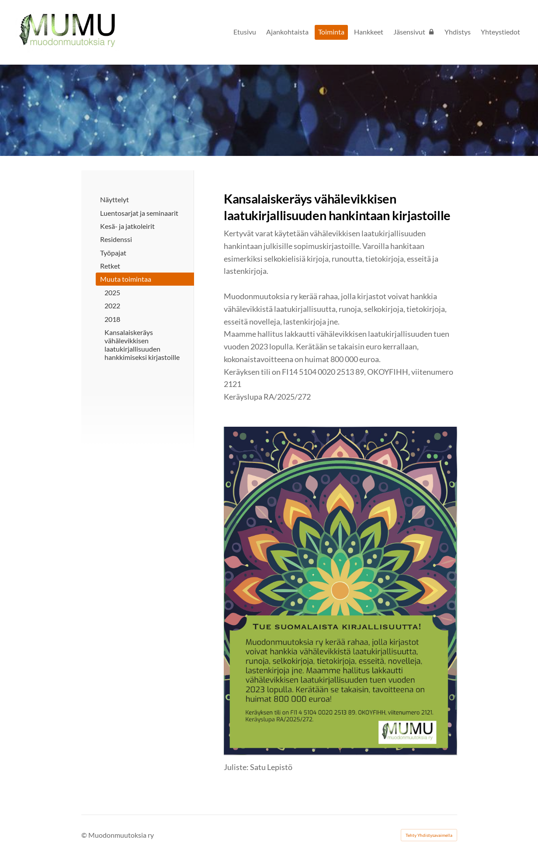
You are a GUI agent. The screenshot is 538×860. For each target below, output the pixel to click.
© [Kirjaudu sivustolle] (84, 835)
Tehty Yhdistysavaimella (429, 835)
